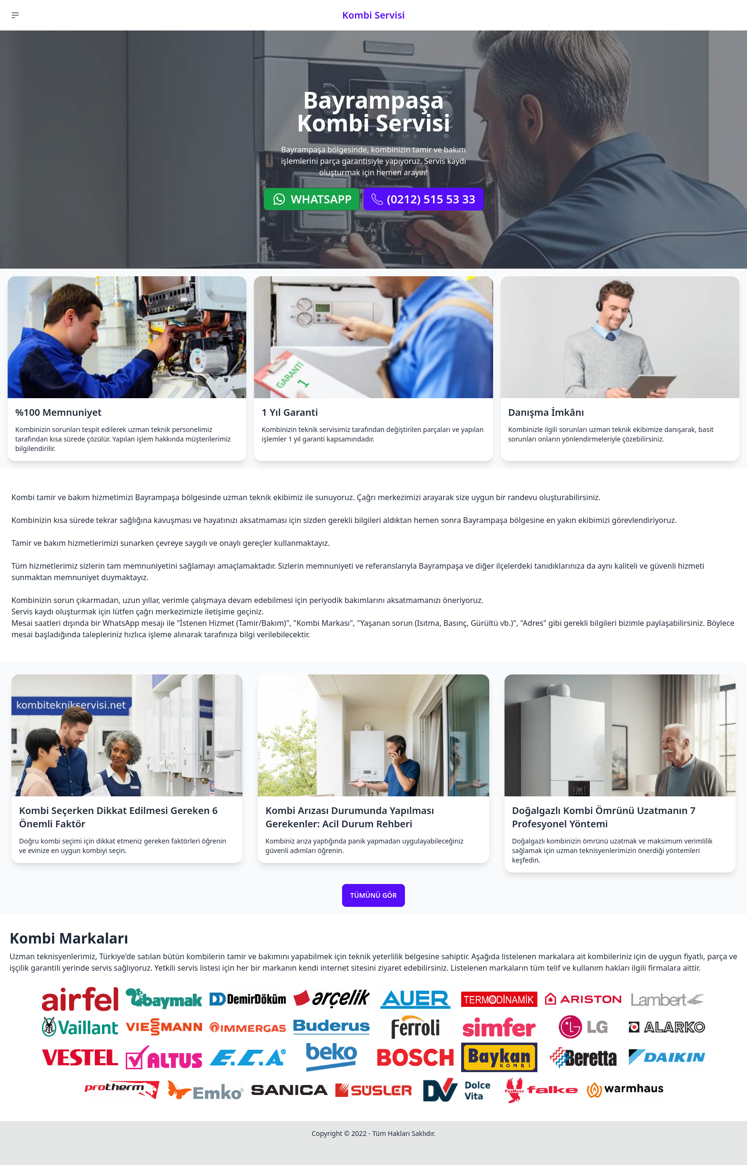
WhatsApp (312, 199)
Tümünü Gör (373, 895)
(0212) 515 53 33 (423, 199)
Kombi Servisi (373, 15)
